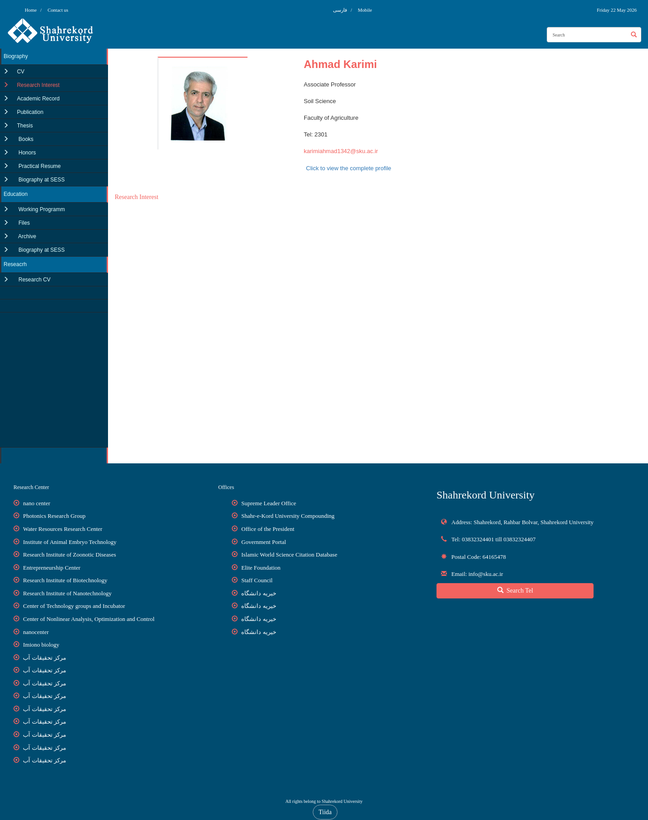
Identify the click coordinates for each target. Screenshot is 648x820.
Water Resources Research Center (62, 529)
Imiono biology (41, 644)
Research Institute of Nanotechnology (67, 593)
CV (21, 71)
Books (25, 139)
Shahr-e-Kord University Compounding (287, 515)
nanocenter (36, 632)
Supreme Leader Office (268, 503)
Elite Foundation (260, 567)
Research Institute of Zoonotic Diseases (69, 554)
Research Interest (38, 85)
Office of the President (267, 529)
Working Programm (41, 209)
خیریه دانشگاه (258, 593)
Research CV (34, 279)
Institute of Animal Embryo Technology (70, 542)
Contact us (58, 10)
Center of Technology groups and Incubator (74, 606)
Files (23, 223)
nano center (36, 503)
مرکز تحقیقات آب (44, 657)
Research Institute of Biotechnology (65, 580)
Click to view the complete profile (348, 168)
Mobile (365, 10)
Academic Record (38, 98)
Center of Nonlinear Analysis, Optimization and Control (88, 619)
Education (15, 194)
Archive (26, 236)
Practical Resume (39, 166)
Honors (26, 153)
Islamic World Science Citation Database (289, 554)
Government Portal (263, 542)
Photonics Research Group (54, 515)
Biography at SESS (41, 180)
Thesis (25, 125)
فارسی (340, 10)
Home (30, 10)
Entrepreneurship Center (51, 567)
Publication (30, 112)
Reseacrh (15, 264)
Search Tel (515, 590)
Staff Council (256, 580)
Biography (16, 56)
